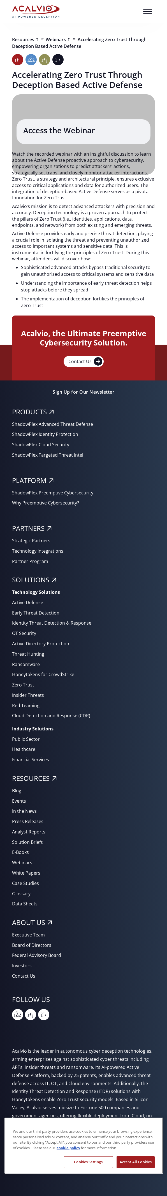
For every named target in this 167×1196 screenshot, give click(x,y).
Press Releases (27, 821)
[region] (83, 1146)
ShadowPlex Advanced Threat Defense (52, 424)
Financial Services (30, 759)
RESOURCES (31, 778)
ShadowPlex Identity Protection (45, 434)
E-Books (20, 852)
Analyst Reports (28, 832)
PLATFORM (29, 480)
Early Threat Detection (35, 613)
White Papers (26, 873)
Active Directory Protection (40, 644)
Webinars (56, 39)
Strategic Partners (31, 541)
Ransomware (26, 664)
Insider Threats (28, 695)
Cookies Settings (88, 1161)
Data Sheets (25, 904)
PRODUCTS (29, 411)
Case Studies (25, 883)
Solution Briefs (27, 842)
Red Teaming (26, 705)
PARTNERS (28, 528)
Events (19, 801)
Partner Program (30, 561)
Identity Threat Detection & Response (51, 623)
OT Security (24, 633)
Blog (16, 791)
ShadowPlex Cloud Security (40, 445)
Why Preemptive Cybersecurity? (45, 503)
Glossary (21, 894)
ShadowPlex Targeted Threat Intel (47, 455)
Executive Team (28, 935)
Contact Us (85, 361)
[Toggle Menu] (147, 11)
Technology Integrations (37, 551)
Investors (22, 966)
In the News (24, 811)
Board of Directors (31, 945)
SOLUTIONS (30, 579)
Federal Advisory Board (36, 955)
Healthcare (23, 749)
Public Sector (26, 739)
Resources (23, 39)
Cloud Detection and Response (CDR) (51, 716)
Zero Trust (23, 685)
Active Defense (27, 602)
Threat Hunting (28, 654)
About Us (28, 922)
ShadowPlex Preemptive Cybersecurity (52, 493)
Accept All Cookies (136, 1161)
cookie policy (68, 1147)
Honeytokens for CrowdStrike (43, 674)
